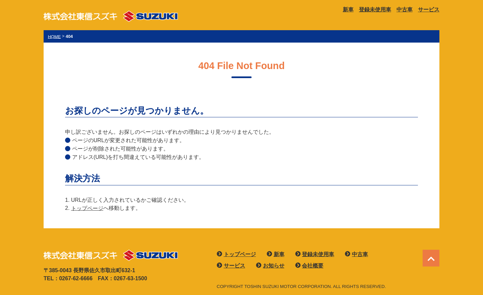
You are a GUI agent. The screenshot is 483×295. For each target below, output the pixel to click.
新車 (348, 9)
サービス (428, 9)
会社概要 (312, 266)
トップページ (87, 208)
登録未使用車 (375, 9)
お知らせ (273, 266)
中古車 (404, 9)
